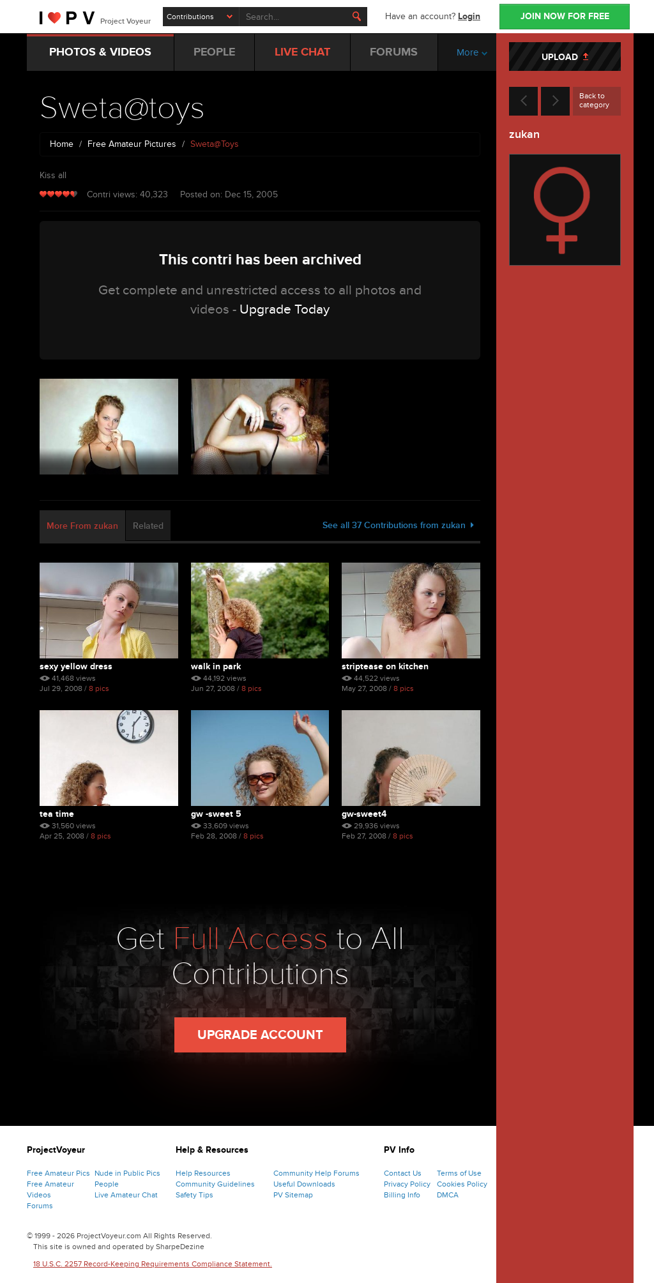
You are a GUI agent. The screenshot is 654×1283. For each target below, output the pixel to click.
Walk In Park (216, 666)
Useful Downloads (304, 1184)
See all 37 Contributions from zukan (398, 525)
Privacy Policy (407, 1184)
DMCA (448, 1194)
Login (469, 16)
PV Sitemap (293, 1194)
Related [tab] (148, 525)
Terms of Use (459, 1173)
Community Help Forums (316, 1173)
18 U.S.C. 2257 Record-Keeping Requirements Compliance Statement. (152, 1263)
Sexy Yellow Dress (76, 666)
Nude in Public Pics (127, 1173)
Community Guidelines (215, 1184)
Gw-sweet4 (364, 814)
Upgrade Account (260, 1035)
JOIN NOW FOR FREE (565, 16)
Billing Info (402, 1194)
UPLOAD (565, 57)
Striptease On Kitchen (385, 666)
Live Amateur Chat (126, 1194)
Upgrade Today (285, 309)
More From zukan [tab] (82, 525)
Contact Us (403, 1173)
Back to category (594, 100)
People (107, 1184)
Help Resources (203, 1173)
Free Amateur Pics (58, 1173)
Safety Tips (194, 1194)
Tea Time (57, 814)
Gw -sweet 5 (216, 814)
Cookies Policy (462, 1184)
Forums (40, 1205)
